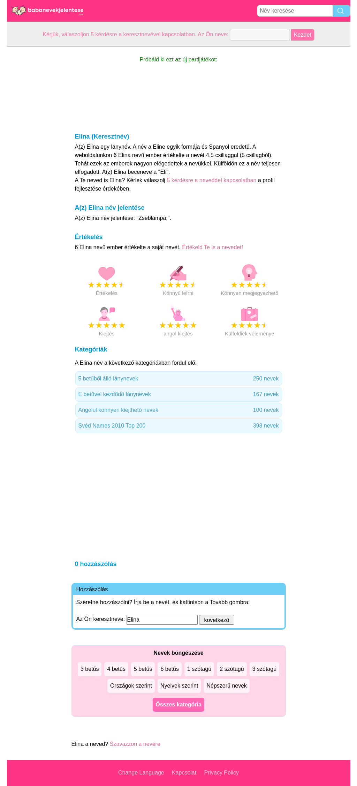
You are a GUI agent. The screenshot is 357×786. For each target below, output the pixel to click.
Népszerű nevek (226, 686)
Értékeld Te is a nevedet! (212, 247)
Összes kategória (178, 704)
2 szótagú (232, 669)
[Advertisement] (35, 151)
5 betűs (143, 669)
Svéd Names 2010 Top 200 (178, 426)
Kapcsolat (184, 773)
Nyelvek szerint (179, 686)
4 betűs (116, 669)
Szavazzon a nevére (135, 744)
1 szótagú (199, 669)
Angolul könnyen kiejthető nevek (178, 410)
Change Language (141, 773)
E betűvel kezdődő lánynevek (178, 394)
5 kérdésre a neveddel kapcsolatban (212, 180)
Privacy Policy (221, 773)
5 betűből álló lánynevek (178, 379)
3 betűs (90, 669)
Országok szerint (131, 686)
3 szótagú (264, 669)
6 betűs (169, 669)
